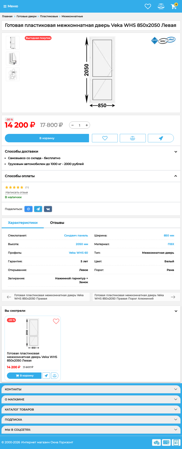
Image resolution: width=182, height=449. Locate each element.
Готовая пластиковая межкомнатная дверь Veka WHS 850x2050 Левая (32, 357)
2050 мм (82, 244)
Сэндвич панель (76, 235)
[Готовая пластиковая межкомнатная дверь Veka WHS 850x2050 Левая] (32, 334)
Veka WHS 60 (78, 252)
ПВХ (171, 244)
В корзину (47, 138)
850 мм (169, 235)
